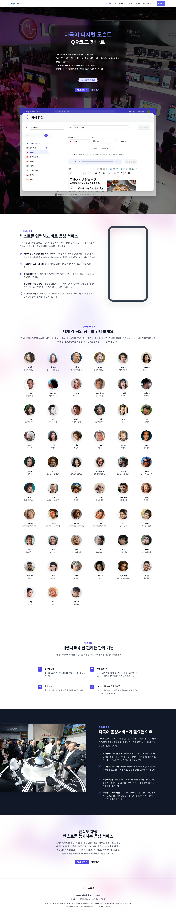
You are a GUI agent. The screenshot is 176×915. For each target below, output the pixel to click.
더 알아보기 (96, 90)
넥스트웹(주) (54, 903)
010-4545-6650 (125, 903)
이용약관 (73, 899)
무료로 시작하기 (81, 90)
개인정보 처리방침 (84, 899)
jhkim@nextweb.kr (107, 903)
